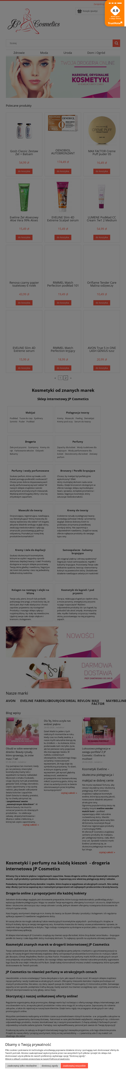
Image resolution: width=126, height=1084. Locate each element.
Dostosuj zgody (50, 1065)
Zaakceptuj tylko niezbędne (22, 1065)
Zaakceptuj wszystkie (74, 1065)
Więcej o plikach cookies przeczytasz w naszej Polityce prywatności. (37, 1058)
